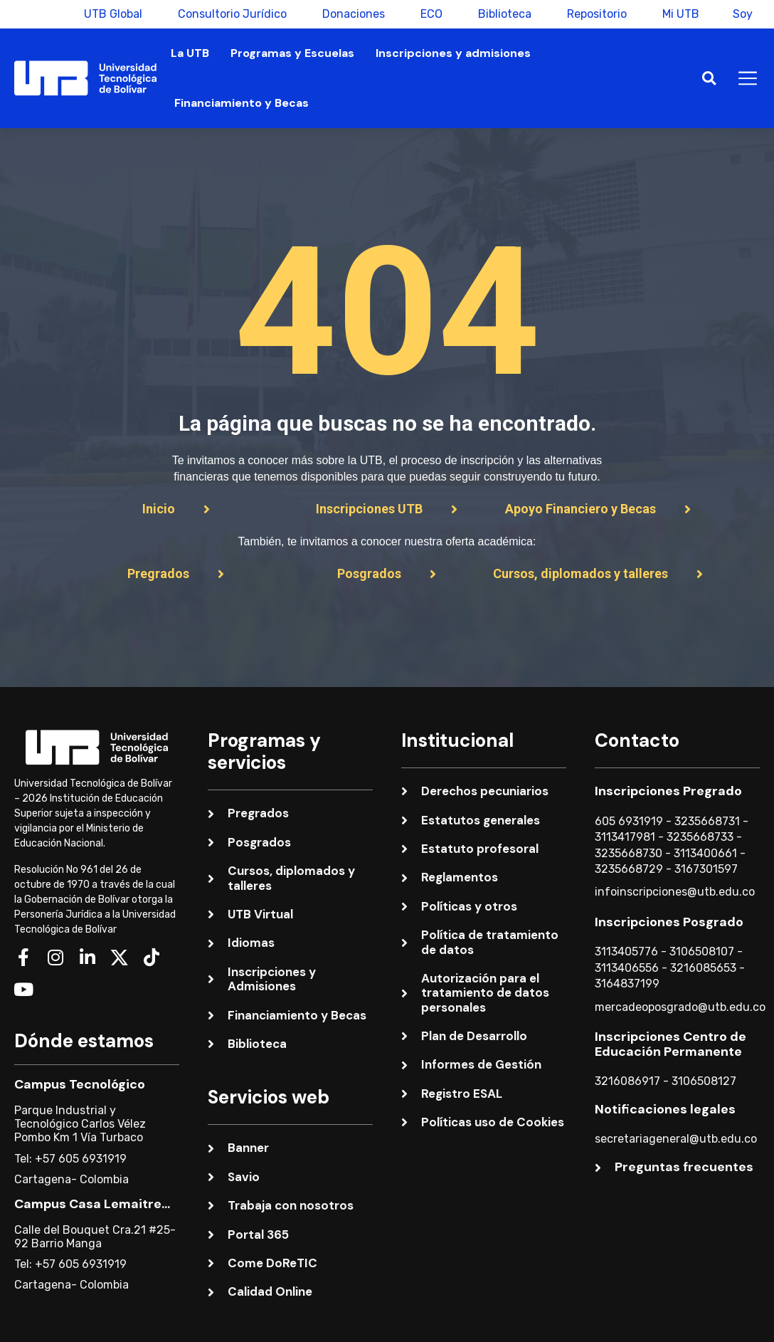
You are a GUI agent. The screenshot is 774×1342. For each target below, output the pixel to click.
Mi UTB (678, 14)
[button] (708, 78)
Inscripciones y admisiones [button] (453, 53)
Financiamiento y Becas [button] (241, 102)
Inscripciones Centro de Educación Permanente (670, 1044)
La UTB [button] (190, 53)
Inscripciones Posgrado (669, 922)
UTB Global (111, 14)
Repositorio (595, 14)
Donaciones (351, 14)
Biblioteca (502, 14)
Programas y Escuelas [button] (292, 53)
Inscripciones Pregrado (668, 791)
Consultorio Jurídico (230, 14)
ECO (429, 14)
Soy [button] (743, 14)
